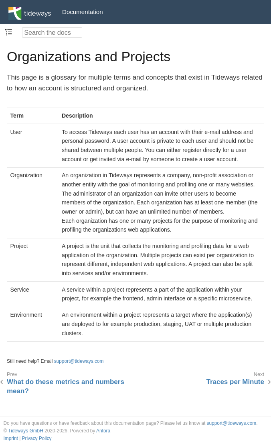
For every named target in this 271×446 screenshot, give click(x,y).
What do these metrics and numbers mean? (65, 386)
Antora (103, 431)
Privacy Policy (37, 438)
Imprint (11, 438)
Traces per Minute (235, 382)
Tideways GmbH (25, 431)
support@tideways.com (79, 361)
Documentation (82, 11)
